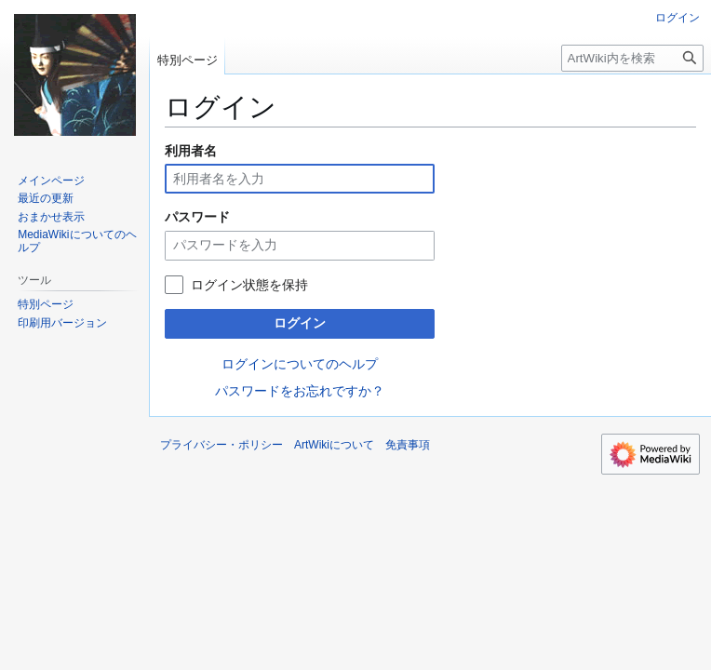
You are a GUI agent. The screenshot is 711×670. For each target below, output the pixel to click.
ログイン (300, 322)
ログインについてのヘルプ (299, 363)
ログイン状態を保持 (249, 284)
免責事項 (407, 444)
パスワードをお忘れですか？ (299, 390)
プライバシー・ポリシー (221, 444)
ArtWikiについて (334, 444)
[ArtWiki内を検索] (632, 58)
